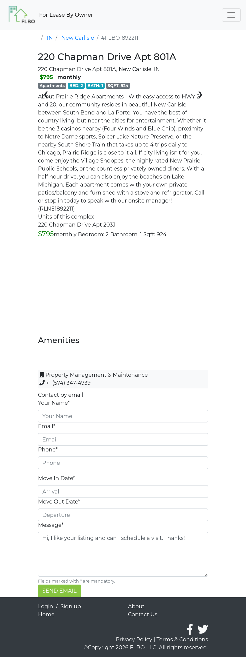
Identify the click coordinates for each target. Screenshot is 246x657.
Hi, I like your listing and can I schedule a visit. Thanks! (123, 554)
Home (46, 614)
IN (50, 38)
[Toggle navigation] (231, 15)
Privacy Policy (134, 639)
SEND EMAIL (59, 591)
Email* (46, 426)
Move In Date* (56, 478)
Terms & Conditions (182, 639)
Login (45, 606)
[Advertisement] (123, 289)
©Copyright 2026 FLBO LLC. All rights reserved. (146, 647)
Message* (50, 525)
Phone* (48, 449)
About (136, 606)
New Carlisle (77, 38)
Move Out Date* (59, 502)
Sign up (70, 606)
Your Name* (54, 403)
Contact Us (142, 614)
